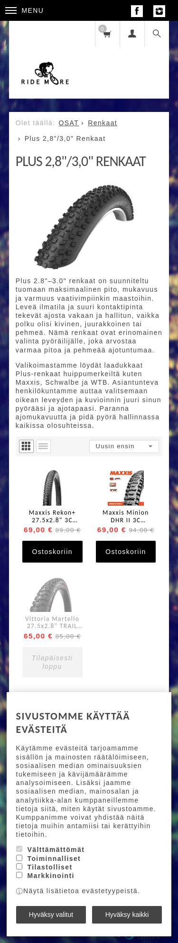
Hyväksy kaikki (127, 914)
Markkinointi (50, 875)
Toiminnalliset (54, 858)
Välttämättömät (55, 849)
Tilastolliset (49, 867)
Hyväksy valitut (51, 914)
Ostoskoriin (52, 551)
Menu (24, 10)
